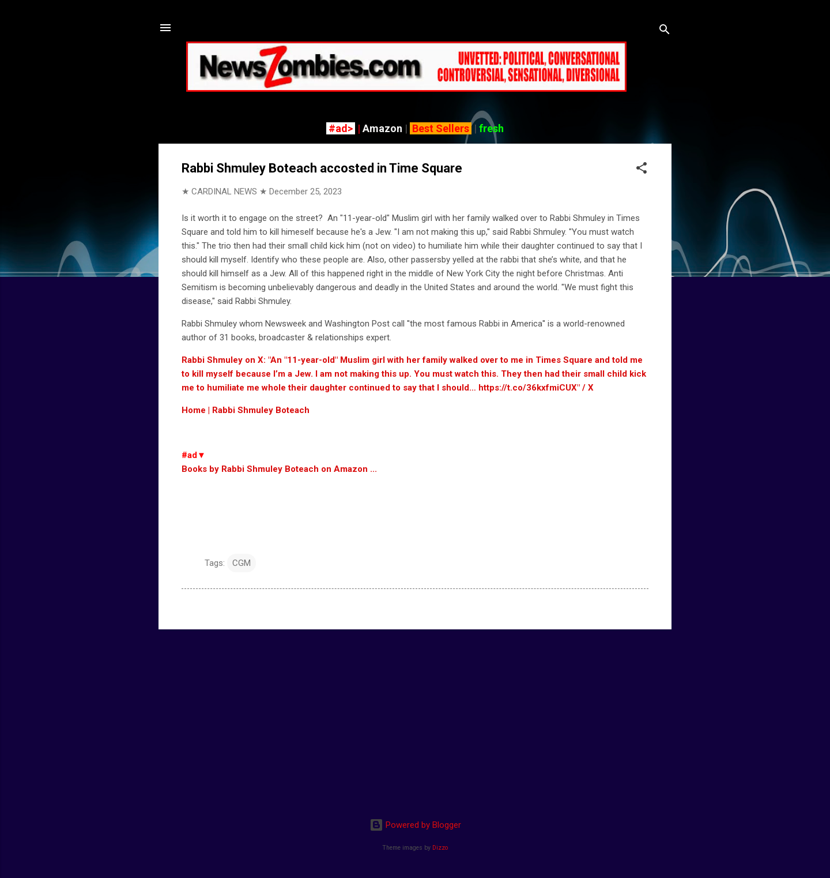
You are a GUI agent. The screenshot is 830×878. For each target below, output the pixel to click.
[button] (641, 170)
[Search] (664, 31)
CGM (241, 563)
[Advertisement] (415, 719)
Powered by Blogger (415, 825)
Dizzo (440, 847)
